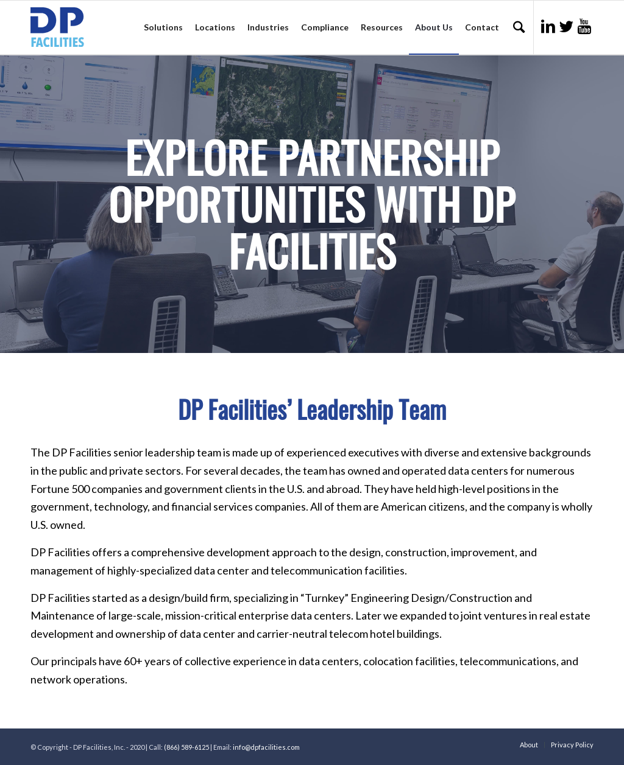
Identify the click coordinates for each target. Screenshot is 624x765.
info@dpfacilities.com (266, 747)
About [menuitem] (529, 745)
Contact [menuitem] (482, 27)
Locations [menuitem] (215, 27)
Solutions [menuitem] (163, 27)
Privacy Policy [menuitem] (572, 745)
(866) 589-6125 (186, 747)
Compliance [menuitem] (325, 27)
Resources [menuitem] (382, 27)
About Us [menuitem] (434, 27)
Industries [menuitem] (268, 27)
